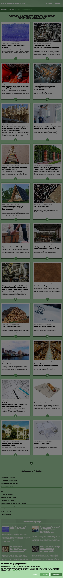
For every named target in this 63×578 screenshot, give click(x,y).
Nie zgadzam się (44, 574)
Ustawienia (35, 574)
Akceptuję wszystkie (56, 574)
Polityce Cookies (15, 570)
